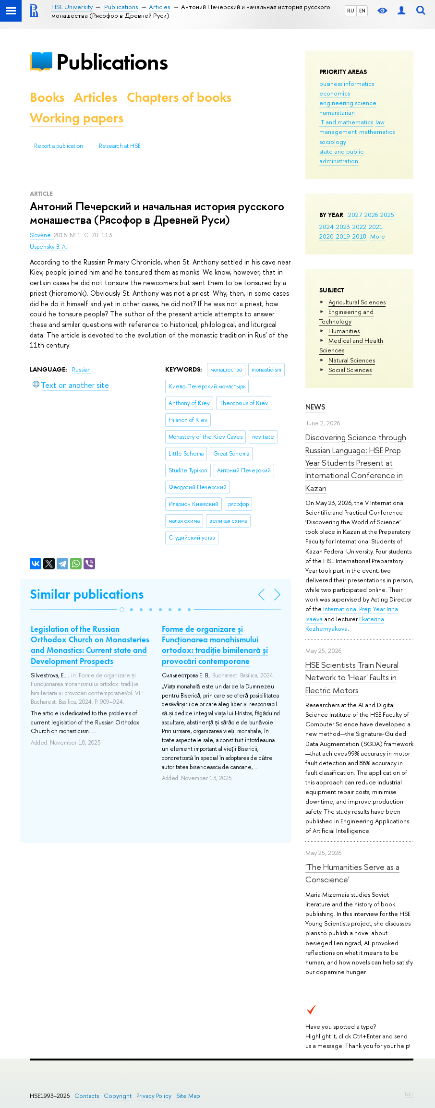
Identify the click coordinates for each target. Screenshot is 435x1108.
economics (334, 93)
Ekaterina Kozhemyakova (344, 623)
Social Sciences (350, 369)
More (377, 236)
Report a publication (58, 146)
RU (350, 10)
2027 (355, 214)
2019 (343, 236)
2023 (343, 226)
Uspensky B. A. (48, 247)
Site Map (188, 1096)
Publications (112, 61)
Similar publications (87, 594)
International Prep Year (354, 608)
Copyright (118, 1096)
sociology (332, 141)
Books (47, 97)
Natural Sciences (351, 360)
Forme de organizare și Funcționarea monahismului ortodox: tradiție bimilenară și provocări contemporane (215, 645)
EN (362, 10)
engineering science (347, 102)
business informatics (346, 83)
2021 (376, 226)
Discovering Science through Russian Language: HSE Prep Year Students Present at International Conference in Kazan (355, 462)
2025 (387, 214)
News (315, 407)
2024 (326, 226)
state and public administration (341, 156)
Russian (81, 369)
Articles (95, 97)
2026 (371, 214)
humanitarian (337, 112)
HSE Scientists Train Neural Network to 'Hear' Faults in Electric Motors (352, 677)
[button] (122, 609)
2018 (359, 236)
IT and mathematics (346, 122)
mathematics (377, 131)
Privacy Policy (153, 1096)
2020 (326, 236)
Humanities (344, 330)
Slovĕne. (42, 235)
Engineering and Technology (346, 316)
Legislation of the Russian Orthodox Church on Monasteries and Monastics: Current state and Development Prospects (90, 645)
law (380, 122)
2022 (359, 226)
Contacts (86, 1096)
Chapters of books (179, 97)
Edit (409, 1094)
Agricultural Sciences (357, 302)
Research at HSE (120, 146)
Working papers (76, 117)
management (338, 131)
